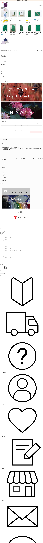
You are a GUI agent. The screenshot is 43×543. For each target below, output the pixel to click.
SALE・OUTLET (3, 76)
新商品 (5, 266)
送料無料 (5, 268)
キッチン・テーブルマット (5, 69)
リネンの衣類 (3, 64)
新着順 (6, 50)
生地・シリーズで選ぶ (4, 81)
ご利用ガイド (2, 183)
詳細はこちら (4, 171)
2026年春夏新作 (3, 56)
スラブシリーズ (3, 61)
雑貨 (1, 71)
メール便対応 (6, 267)
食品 (1, 73)
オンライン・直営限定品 (4, 58)
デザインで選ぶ (3, 79)
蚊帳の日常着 (3, 59)
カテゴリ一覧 (3, 55)
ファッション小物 (3, 66)
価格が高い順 (15, 50)
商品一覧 (3, 186)
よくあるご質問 (4, 185)
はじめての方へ (4, 184)
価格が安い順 (10, 50)
